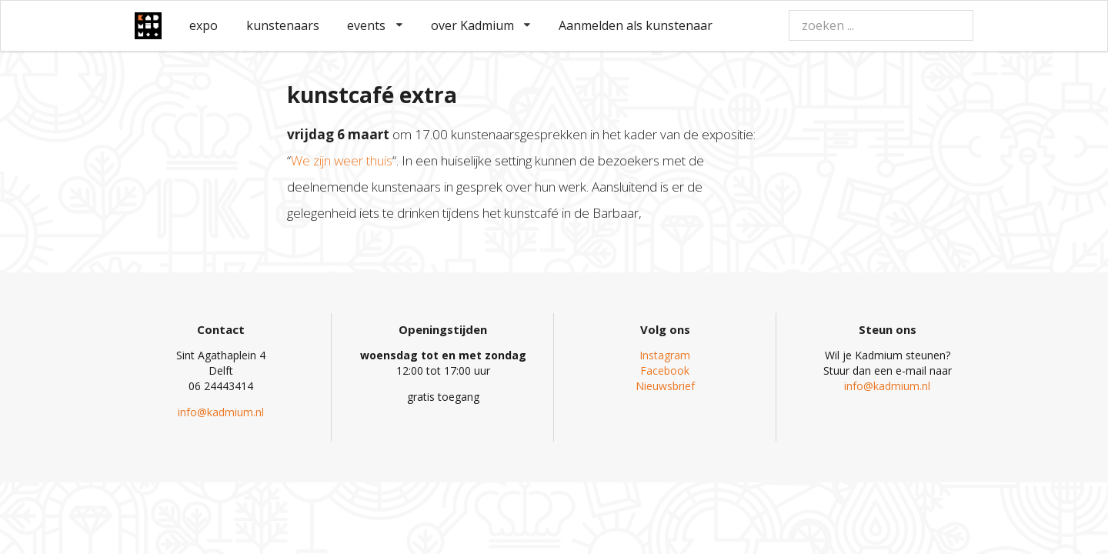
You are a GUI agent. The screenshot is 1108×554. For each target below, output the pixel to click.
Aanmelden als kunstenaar (636, 25)
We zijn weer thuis (341, 160)
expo (203, 25)
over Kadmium (481, 25)
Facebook (664, 370)
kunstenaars (282, 25)
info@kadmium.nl (221, 412)
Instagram (664, 355)
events (374, 25)
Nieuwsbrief (665, 386)
